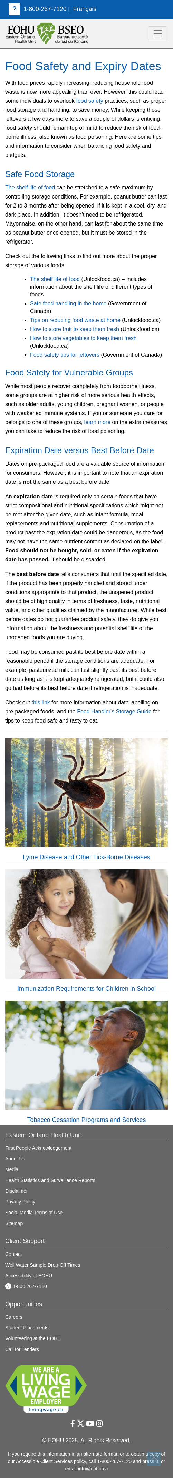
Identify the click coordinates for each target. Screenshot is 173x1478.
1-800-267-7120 (38, 9)
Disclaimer (16, 1191)
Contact (13, 1254)
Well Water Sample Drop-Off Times (42, 1265)
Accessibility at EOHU (28, 1275)
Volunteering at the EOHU (33, 1338)
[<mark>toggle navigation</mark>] (157, 33)
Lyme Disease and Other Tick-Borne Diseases (86, 857)
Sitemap (14, 1223)
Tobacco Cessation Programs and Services (86, 1119)
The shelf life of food (30, 188)
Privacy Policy (20, 1202)
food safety (89, 101)
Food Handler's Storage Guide (114, 712)
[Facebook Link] (72, 1423)
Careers (13, 1317)
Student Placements (26, 1328)
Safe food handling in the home (68, 303)
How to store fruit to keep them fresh (74, 329)
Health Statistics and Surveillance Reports (50, 1180)
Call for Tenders (22, 1349)
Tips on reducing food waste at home (75, 320)
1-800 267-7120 (26, 1286)
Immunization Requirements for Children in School (86, 988)
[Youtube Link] (90, 1423)
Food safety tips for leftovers (64, 355)
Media (11, 1169)
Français (84, 9)
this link (40, 703)
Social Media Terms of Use (34, 1212)
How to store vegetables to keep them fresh (83, 338)
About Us (15, 1159)
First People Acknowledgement (38, 1148)
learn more (97, 422)
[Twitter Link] (80, 1423)
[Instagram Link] (99, 1423)
